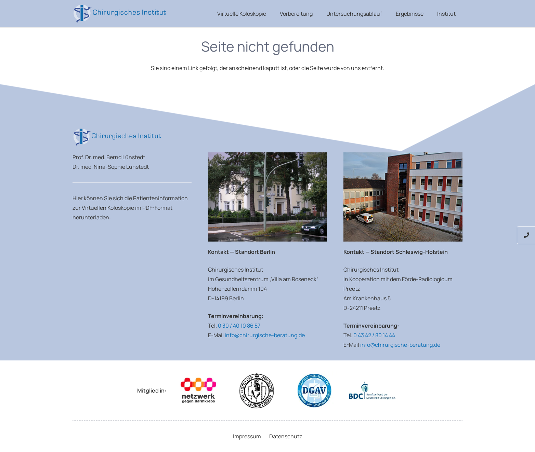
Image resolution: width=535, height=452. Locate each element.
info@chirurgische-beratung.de (265, 335)
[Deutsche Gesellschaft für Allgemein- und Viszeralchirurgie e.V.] (314, 390)
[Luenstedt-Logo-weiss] (120, 13)
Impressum (247, 436)
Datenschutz (285, 436)
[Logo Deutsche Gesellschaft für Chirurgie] (256, 390)
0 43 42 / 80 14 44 (374, 335)
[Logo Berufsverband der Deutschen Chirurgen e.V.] (372, 390)
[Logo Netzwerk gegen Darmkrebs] (198, 390)
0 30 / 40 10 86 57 (239, 325)
